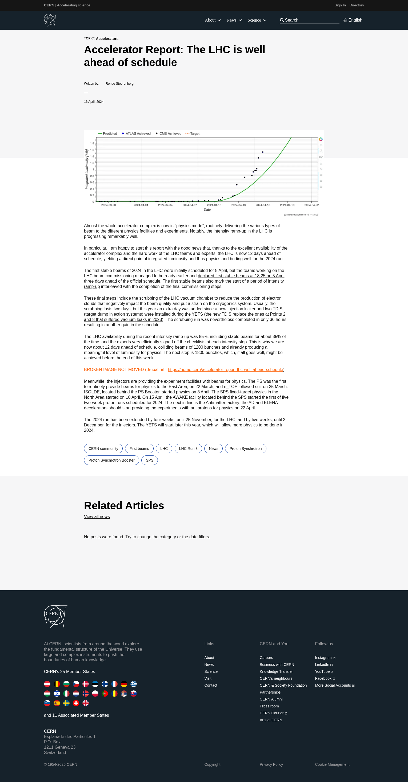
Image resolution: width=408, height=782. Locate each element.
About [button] (213, 20)
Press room (269, 706)
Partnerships (270, 692)
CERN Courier (273, 713)
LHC (164, 448)
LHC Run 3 (188, 448)
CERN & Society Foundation (283, 685)
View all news (97, 516)
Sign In (340, 5)
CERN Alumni (271, 699)
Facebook (325, 678)
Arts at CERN (271, 720)
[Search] (311, 20)
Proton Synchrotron (246, 448)
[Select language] (353, 20)
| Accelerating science (67, 5)
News (213, 448)
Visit (208, 678)
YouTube (324, 671)
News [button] (234, 20)
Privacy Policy (271, 764)
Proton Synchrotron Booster (112, 460)
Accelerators (107, 38)
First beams (139, 448)
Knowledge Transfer (276, 671)
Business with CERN (277, 664)
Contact (211, 685)
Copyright (213, 764)
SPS (149, 460)
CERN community (103, 448)
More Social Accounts (335, 685)
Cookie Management (332, 764)
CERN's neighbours (276, 678)
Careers (266, 657)
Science (257, 20)
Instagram (325, 657)
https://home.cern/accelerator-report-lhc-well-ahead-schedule (225, 369)
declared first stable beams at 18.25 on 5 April (241, 276)
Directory (357, 5)
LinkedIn (324, 664)
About (209, 657)
